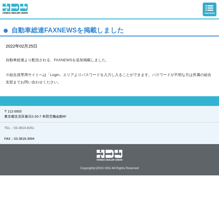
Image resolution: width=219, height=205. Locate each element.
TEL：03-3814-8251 (19, 128)
